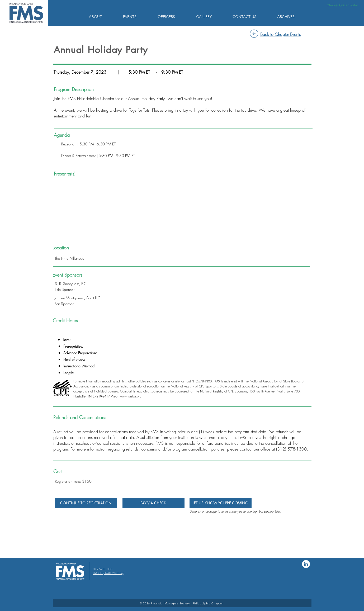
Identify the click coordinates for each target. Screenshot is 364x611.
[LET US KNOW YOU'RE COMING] (221, 503)
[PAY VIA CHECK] (153, 503)
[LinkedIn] (306, 564)
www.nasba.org (130, 396)
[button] (102, 16)
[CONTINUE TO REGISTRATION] (86, 503)
